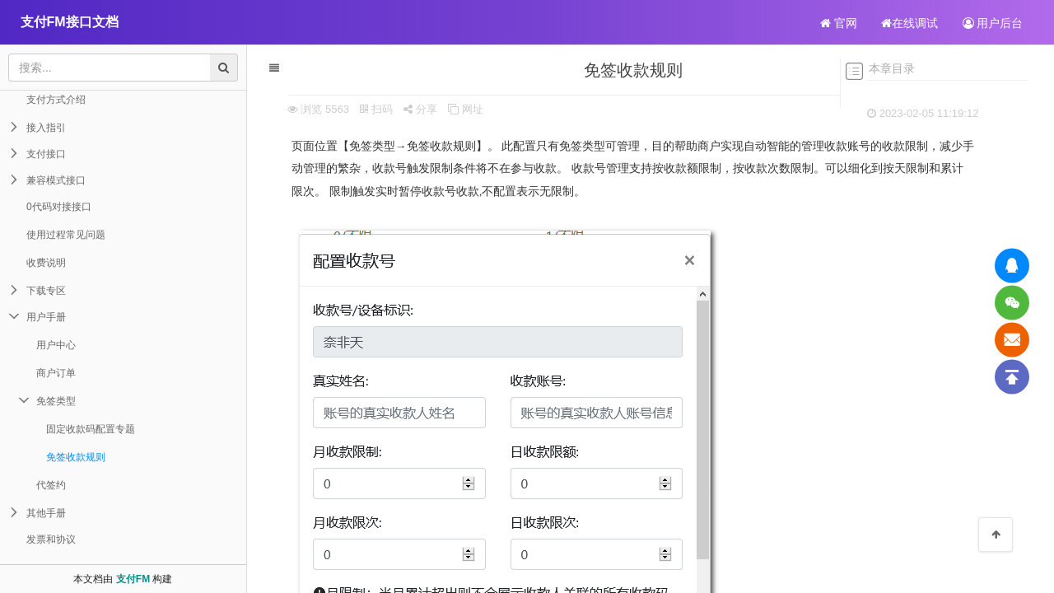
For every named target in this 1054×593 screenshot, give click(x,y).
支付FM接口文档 (70, 22)
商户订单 (56, 373)
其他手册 (46, 513)
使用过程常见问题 (65, 234)
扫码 (368, 109)
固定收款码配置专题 (90, 429)
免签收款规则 (75, 457)
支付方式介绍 (56, 99)
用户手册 (46, 317)
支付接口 (46, 154)
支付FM (133, 579)
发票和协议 (51, 539)
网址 (456, 109)
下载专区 (46, 290)
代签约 (51, 485)
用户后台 (993, 23)
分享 (411, 109)
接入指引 (46, 127)
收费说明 (46, 262)
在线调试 (909, 23)
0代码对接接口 (58, 206)
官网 (838, 23)
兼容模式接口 (56, 180)
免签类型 (56, 401)
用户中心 (56, 345)
